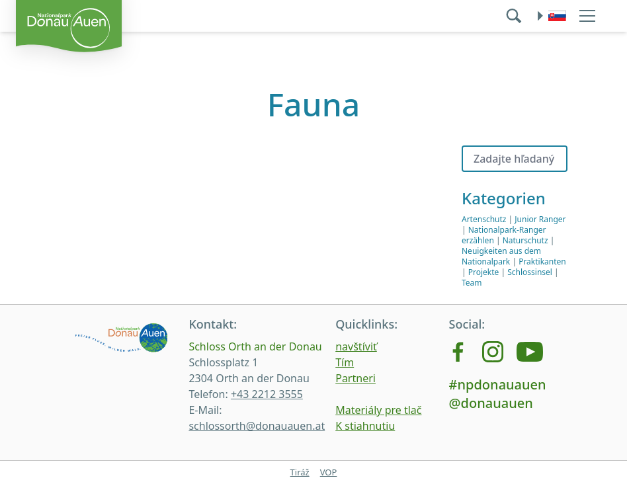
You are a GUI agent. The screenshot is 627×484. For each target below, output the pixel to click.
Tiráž (300, 472)
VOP (328, 472)
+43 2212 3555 (267, 394)
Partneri (355, 378)
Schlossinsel (529, 272)
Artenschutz (484, 219)
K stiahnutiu (365, 426)
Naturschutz (525, 240)
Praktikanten (542, 261)
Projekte (483, 272)
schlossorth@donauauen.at (256, 426)
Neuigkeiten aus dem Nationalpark (501, 256)
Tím (344, 362)
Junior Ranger (540, 219)
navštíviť (356, 346)
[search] (515, 16)
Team (472, 282)
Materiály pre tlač (378, 410)
